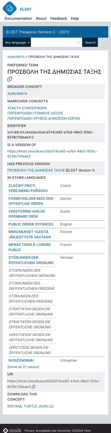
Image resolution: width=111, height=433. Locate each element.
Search (90, 42)
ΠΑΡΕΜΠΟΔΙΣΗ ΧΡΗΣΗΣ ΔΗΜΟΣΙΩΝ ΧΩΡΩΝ (43, 118)
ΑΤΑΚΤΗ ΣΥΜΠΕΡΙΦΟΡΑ (27, 108)
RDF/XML (15, 406)
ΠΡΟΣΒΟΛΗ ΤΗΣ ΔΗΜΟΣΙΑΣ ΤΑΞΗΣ (36, 170)
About (41, 18)
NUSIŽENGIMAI (21, 360)
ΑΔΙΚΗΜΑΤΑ (16, 57)
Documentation (18, 18)
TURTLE (30, 406)
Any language (16, 42)
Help (75, 18)
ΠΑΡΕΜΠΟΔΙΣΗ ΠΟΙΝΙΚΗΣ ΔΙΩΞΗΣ (35, 113)
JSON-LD (46, 406)
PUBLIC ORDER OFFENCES (31, 224)
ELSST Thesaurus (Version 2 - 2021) (37, 32)
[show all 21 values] (23, 367)
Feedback (58, 18)
